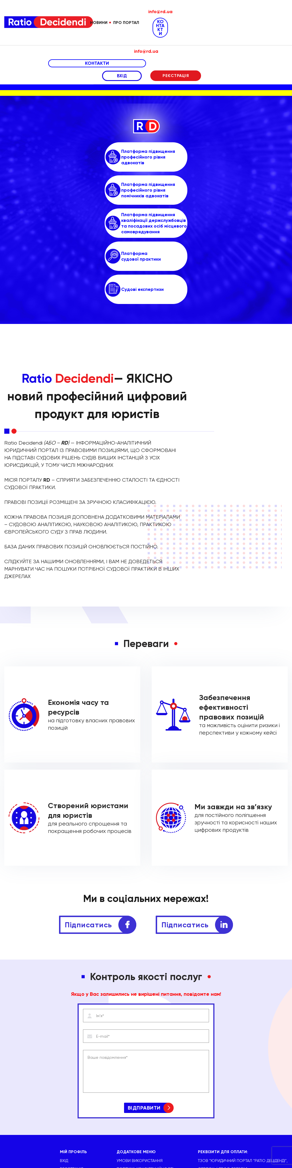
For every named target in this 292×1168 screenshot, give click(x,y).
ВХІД (122, 75)
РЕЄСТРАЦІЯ (176, 75)
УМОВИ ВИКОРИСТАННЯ (140, 1073)
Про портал (126, 22)
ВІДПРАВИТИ (144, 1020)
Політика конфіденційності (145, 1081)
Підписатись (88, 837)
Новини (99, 22)
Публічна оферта (134, 1090)
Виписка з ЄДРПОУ (136, 1098)
